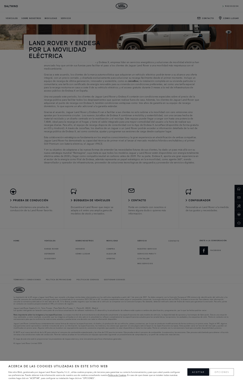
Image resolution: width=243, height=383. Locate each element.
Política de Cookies (117, 375)
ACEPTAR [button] (198, 371)
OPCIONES (222, 371)
